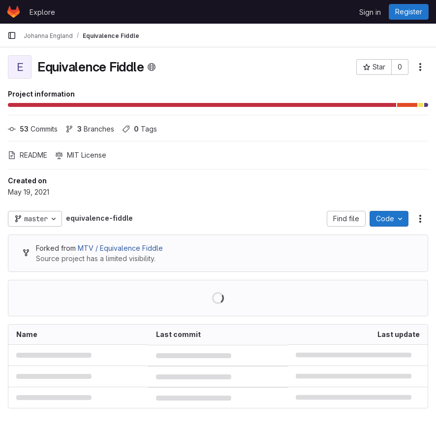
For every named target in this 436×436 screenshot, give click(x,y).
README (27, 155)
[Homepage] (13, 12)
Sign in (370, 12)
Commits (33, 129)
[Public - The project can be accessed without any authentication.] (152, 67)
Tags (139, 129)
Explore (42, 12)
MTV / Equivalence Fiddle (120, 248)
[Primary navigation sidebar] (12, 35)
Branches (89, 129)
